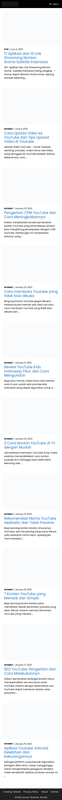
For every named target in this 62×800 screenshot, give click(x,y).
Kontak (54, 791)
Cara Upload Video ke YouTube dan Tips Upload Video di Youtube (26, 137)
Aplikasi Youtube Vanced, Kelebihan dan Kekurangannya (26, 752)
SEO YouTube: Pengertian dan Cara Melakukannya (30, 671)
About (44, 791)
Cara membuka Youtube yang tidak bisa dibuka (31, 293)
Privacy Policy (31, 791)
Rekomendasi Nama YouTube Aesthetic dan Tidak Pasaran (30, 520)
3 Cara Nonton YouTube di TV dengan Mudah (29, 445)
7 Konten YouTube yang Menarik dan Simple (25, 596)
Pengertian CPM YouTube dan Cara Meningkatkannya (30, 214)
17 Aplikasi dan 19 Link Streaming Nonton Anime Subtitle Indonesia (26, 57)
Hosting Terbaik (12, 791)
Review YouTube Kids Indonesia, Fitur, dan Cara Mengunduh (26, 371)
